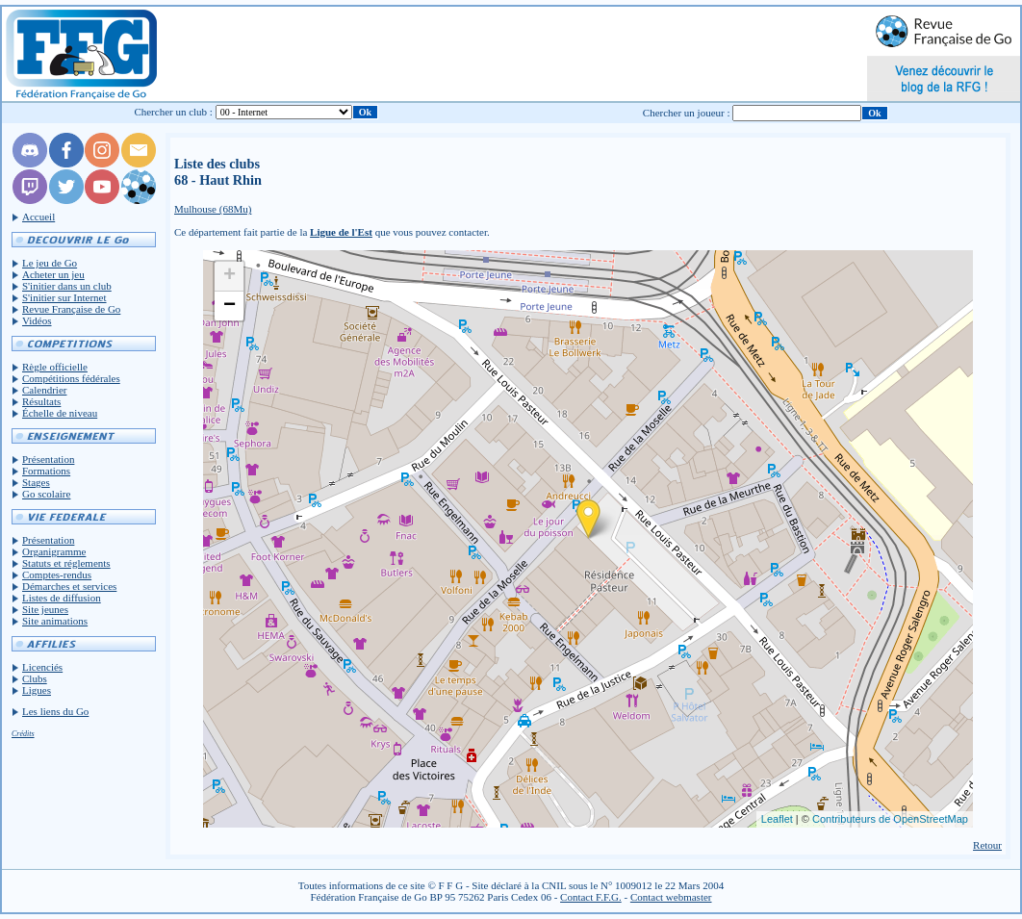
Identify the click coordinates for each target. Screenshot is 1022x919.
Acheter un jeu (53, 274)
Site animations (55, 620)
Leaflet (777, 819)
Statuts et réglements (66, 563)
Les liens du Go (55, 711)
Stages (36, 482)
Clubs (34, 678)
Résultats (41, 401)
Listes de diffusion (61, 597)
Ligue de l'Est (341, 232)
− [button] (229, 306)
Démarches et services (69, 586)
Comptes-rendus (56, 574)
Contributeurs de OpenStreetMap (890, 819)
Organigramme (54, 551)
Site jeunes (45, 609)
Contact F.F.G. (591, 897)
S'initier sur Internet (64, 297)
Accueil (38, 216)
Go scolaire (46, 493)
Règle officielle (55, 366)
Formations (46, 470)
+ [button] (229, 276)
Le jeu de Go (49, 262)
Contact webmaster (671, 897)
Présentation (48, 459)
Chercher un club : (173, 111)
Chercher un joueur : (686, 112)
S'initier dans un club (67, 286)
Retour (987, 845)
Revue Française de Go (71, 309)
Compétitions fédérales (71, 378)
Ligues (36, 690)
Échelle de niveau (59, 413)
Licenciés (42, 667)
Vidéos (37, 320)
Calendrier (44, 390)
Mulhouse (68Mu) (212, 209)
